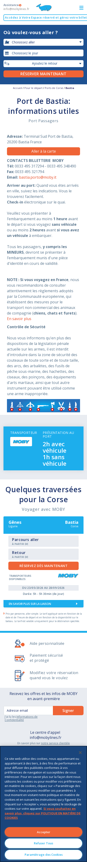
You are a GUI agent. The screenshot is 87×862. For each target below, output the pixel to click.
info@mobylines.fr (45, 737)
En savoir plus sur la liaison (30, 604)
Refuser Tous (43, 843)
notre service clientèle (55, 743)
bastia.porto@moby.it (37, 177)
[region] (43, 804)
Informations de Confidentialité (21, 718)
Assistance (16, 7)
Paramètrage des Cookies (44, 854)
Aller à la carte (43, 151)
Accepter (43, 832)
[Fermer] (80, 752)
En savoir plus (19, 318)
